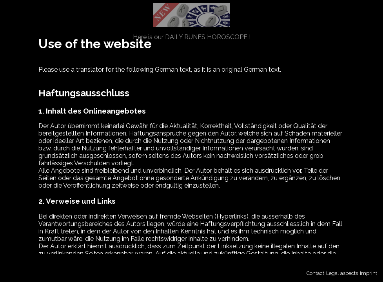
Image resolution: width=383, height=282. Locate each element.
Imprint (368, 273)
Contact (315, 273)
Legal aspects (342, 273)
